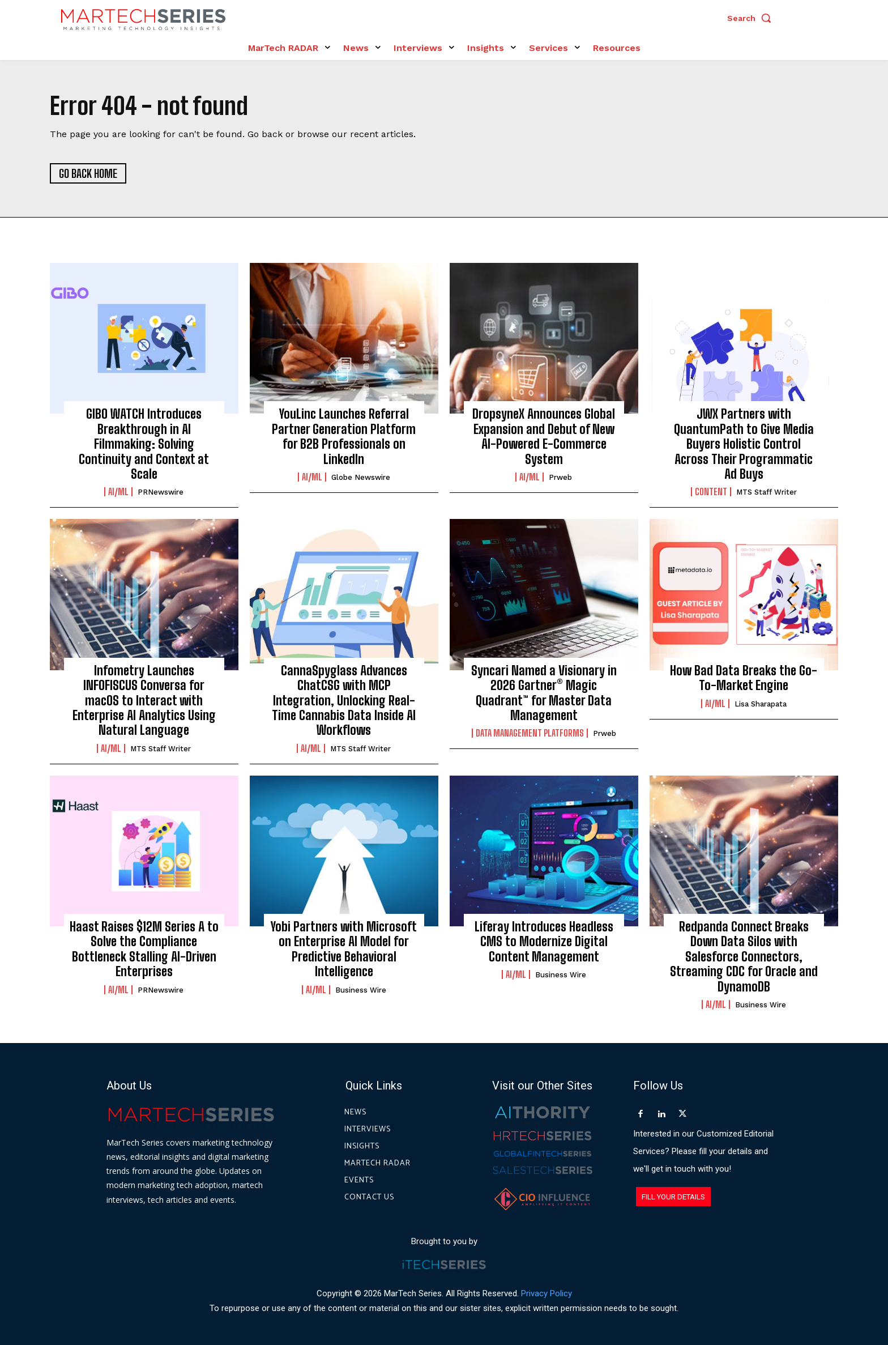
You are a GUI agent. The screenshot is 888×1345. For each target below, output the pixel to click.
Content (711, 491)
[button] (752, 18)
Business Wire (360, 990)
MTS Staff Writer (766, 492)
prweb (560, 477)
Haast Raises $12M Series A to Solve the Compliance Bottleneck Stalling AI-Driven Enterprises (144, 949)
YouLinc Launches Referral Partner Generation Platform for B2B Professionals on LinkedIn (344, 436)
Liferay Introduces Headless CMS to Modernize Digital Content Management (544, 941)
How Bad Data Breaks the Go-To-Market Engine (743, 678)
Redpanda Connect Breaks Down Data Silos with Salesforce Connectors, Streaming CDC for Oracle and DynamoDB (744, 956)
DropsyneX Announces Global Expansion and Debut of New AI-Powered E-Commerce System (543, 436)
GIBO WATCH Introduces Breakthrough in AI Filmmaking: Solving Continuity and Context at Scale (144, 444)
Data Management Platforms (530, 733)
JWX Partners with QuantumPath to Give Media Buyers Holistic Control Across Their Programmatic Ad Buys (744, 444)
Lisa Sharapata (761, 704)
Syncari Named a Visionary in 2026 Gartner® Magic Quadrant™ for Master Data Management (544, 693)
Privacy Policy (546, 1293)
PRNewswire (160, 492)
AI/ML (118, 491)
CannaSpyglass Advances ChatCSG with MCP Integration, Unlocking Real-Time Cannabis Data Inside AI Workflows (344, 700)
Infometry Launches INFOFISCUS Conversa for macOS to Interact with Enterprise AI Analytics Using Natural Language (144, 700)
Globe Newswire (360, 477)
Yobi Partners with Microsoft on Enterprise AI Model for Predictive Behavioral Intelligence (344, 949)
